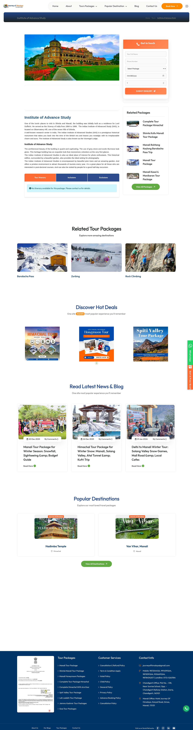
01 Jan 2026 (142, 439)
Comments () (52, 439)
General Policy (106, 687)
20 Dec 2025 (34, 439)
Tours (153, 18)
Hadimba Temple (56, 546)
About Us (35, 728)
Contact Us (151, 6)
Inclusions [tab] (72, 177)
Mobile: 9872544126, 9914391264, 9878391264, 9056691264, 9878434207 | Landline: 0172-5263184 (159, 674)
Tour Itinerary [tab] (40, 177)
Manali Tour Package (68, 665)
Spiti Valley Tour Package (70, 692)
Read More (29, 466)
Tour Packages (61, 728)
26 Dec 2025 (88, 439)
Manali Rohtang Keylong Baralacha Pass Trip (153, 148)
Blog (137, 6)
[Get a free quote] (190, 377)
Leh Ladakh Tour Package (70, 698)
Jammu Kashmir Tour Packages (73, 703)
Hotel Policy (105, 676)
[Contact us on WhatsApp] (190, 352)
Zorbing (75, 276)
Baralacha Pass (25, 276)
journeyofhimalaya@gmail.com (156, 665)
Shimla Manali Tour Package (71, 671)
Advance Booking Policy (110, 698)
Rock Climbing (133, 276)
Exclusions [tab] (103, 177)
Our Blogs (47, 728)
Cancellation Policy (108, 703)
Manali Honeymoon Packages (72, 676)
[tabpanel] (42, 344)
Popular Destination (114, 6)
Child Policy (105, 681)
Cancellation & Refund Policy (112, 665)
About (69, 6)
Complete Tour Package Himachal (74, 681)
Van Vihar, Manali (137, 546)
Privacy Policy (106, 692)
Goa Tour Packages (67, 708)
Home (55, 6)
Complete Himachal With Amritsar (74, 687)
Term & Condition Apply (110, 671)
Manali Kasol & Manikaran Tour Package (151, 175)
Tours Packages (86, 6)
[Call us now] (186, 708)
